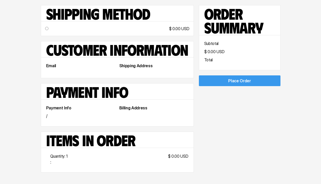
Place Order (239, 80)
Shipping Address (136, 65)
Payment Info (58, 107)
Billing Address (133, 107)
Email (51, 65)
